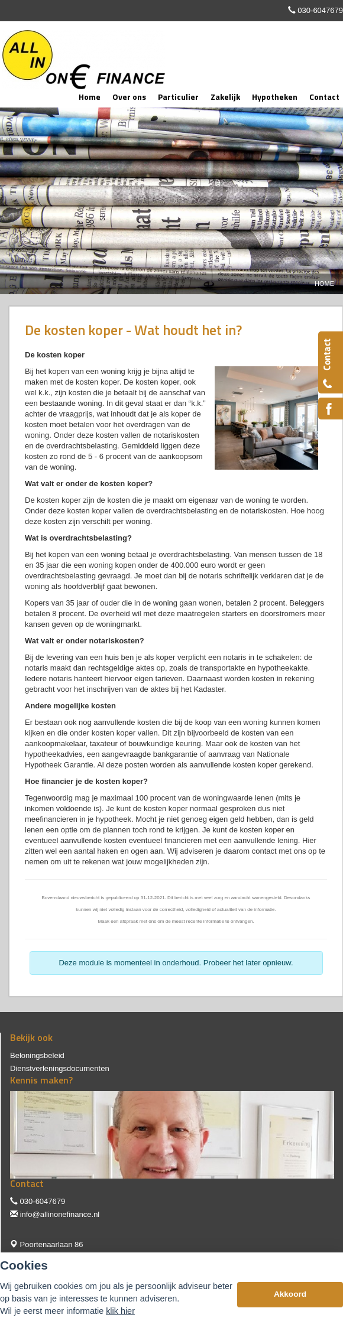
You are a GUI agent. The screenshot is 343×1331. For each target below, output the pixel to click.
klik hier (120, 1311)
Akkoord (290, 1294)
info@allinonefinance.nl (60, 1214)
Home (324, 283)
